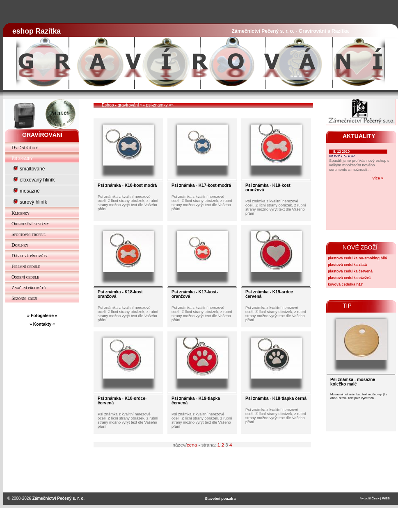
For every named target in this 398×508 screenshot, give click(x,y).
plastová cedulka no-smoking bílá (357, 258)
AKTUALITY (359, 136)
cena (192, 444)
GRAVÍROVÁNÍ (42, 135)
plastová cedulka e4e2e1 (349, 278)
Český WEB (381, 498)
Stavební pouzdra (220, 499)
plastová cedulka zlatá (347, 265)
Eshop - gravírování (120, 105)
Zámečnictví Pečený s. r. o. (58, 498)
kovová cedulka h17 (345, 284)
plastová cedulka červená (350, 271)
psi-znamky (157, 105)
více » (378, 178)
